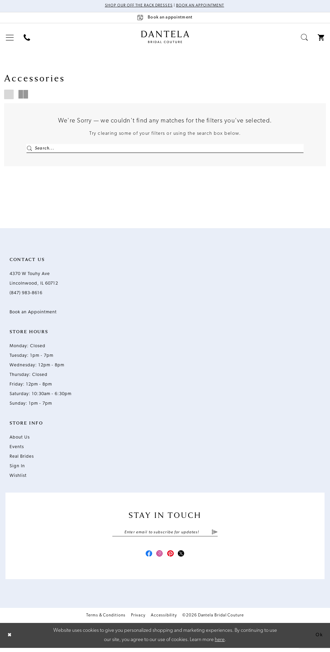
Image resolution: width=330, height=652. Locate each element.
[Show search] (304, 38)
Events (17, 448)
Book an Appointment (202, 6)
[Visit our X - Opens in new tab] (184, 557)
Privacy (138, 619)
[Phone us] (27, 38)
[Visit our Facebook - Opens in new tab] (147, 557)
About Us (20, 439)
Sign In (17, 468)
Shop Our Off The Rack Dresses (137, 6)
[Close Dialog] (10, 639)
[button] (10, 38)
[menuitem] (10, 38)
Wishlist (18, 477)
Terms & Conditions (106, 619)
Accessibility (164, 619)
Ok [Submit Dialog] (318, 639)
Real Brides (22, 458)
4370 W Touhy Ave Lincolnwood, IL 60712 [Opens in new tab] (34, 280)
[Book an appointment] (165, 18)
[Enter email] (165, 534)
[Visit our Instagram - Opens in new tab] (159, 557)
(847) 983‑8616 (26, 294)
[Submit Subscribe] (214, 534)
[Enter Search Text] (165, 148)
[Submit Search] (29, 148)
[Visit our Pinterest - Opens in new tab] (171, 557)
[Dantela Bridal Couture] (165, 37)
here (220, 643)
